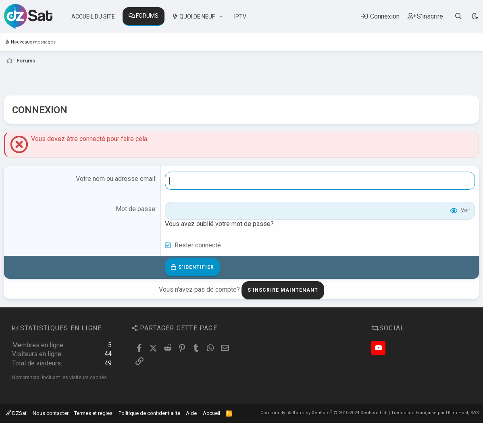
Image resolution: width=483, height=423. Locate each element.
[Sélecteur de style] (474, 16)
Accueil (211, 413)
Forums (147, 15)
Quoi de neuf (197, 16)
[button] (221, 17)
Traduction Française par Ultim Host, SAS (435, 412)
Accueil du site (93, 16)
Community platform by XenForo (323, 412)
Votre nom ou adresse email (115, 178)
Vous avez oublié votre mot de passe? (219, 224)
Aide (191, 413)
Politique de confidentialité (149, 413)
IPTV (240, 16)
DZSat (16, 413)
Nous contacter (51, 413)
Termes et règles (93, 413)
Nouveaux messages (33, 42)
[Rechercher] (458, 16)
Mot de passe (135, 209)
